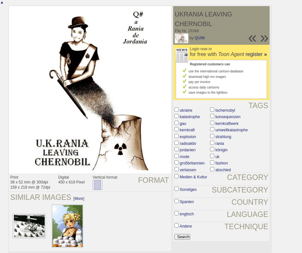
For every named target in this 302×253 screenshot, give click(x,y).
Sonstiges (188, 189)
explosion (188, 137)
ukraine (186, 110)
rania (219, 143)
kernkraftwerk (226, 123)
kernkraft (187, 130)
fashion (221, 163)
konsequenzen (227, 117)
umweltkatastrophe (231, 130)
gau (183, 123)
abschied (223, 170)
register (256, 54)
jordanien (187, 150)
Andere (186, 226)
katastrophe (190, 117)
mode (184, 157)
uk (217, 157)
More (79, 198)
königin (221, 150)
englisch (187, 214)
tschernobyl (225, 110)
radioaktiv (188, 143)
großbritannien (192, 163)
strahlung (223, 137)
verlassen (188, 170)
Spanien (187, 202)
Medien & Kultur (193, 177)
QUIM (200, 38)
